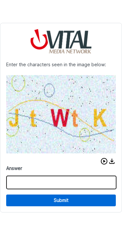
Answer (14, 168)
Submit (61, 200)
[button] (104, 161)
